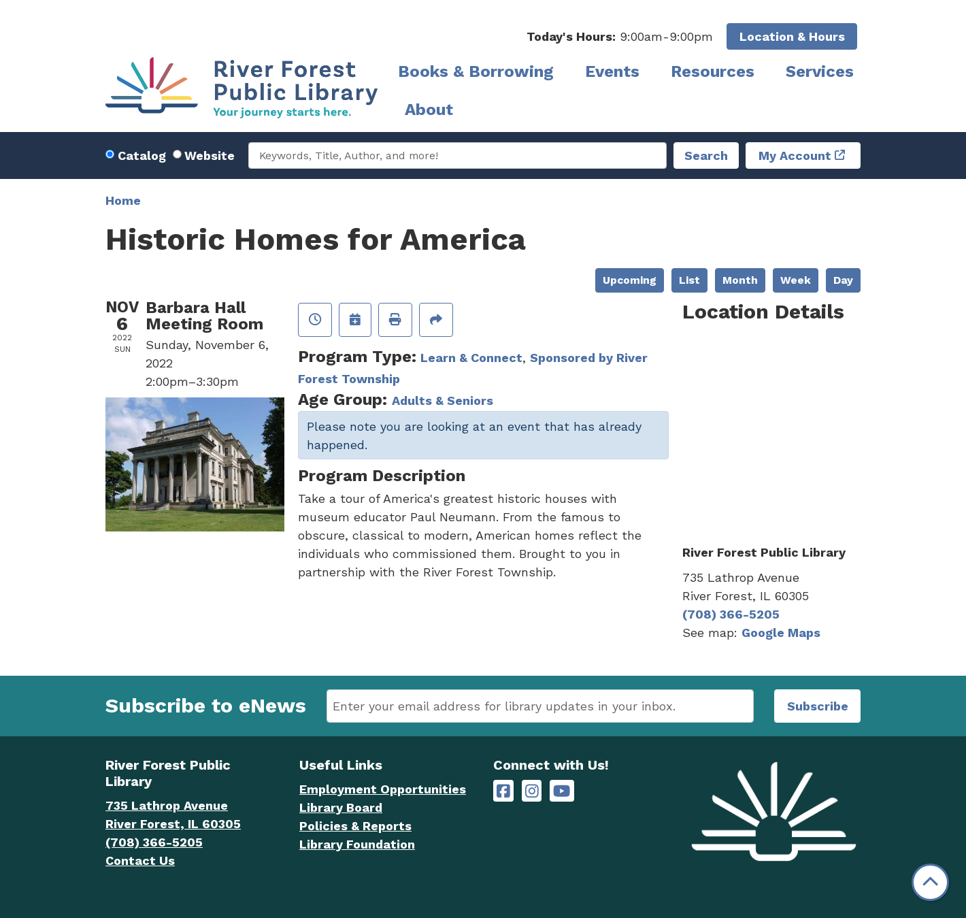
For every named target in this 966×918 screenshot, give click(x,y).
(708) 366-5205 (731, 614)
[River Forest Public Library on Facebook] (503, 791)
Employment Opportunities (382, 789)
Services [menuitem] (820, 71)
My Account (795, 155)
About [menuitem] (429, 109)
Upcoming (629, 280)
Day (843, 280)
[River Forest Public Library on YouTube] (561, 791)
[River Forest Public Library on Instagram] (532, 791)
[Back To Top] (930, 882)
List (689, 280)
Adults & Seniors (442, 400)
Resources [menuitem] (712, 71)
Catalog (142, 155)
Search (706, 155)
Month (740, 280)
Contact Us (140, 860)
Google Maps (781, 632)
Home (123, 200)
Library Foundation (357, 844)
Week (795, 280)
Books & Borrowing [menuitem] (476, 71)
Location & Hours (792, 36)
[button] (620, 36)
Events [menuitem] (612, 71)
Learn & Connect (471, 357)
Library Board (340, 807)
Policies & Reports (355, 826)
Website (209, 155)
